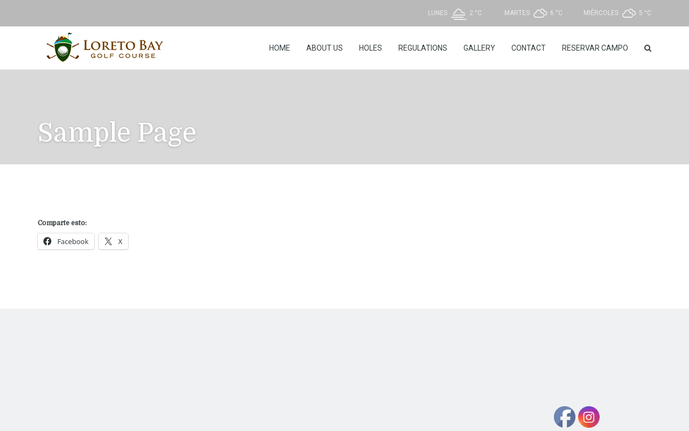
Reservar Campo (595, 48)
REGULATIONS (422, 48)
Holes (370, 48)
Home (279, 48)
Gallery (479, 48)
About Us (324, 48)
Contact (528, 48)
